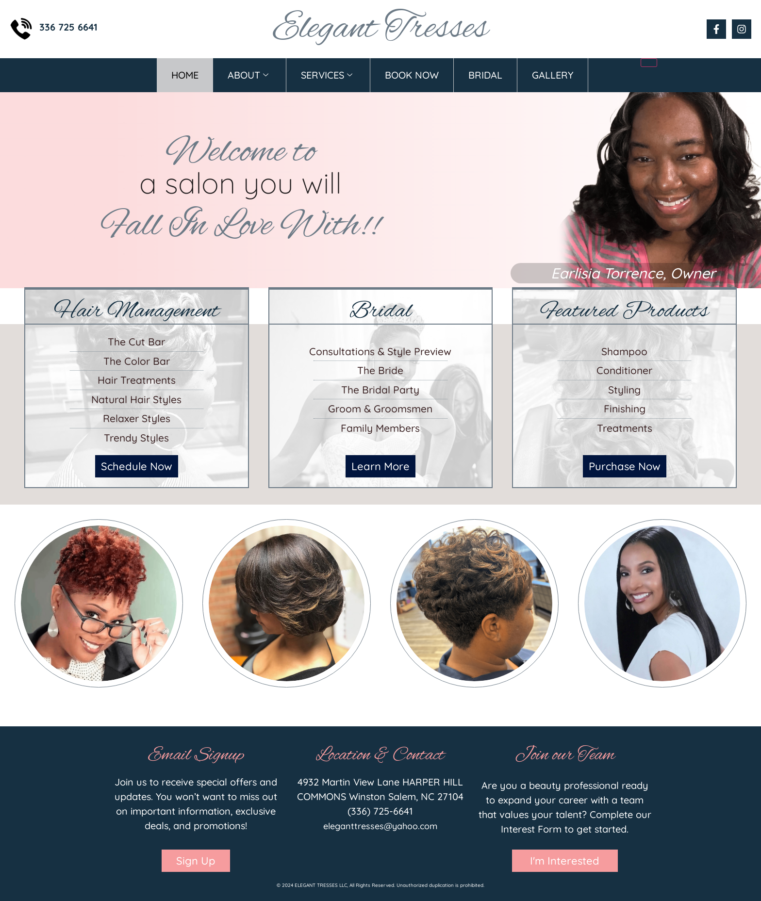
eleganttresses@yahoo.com (380, 826)
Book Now (412, 75)
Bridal (485, 75)
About (248, 75)
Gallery (552, 75)
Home (185, 75)
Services (326, 75)
